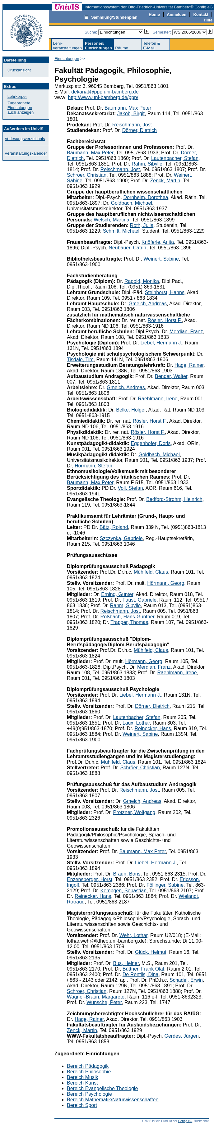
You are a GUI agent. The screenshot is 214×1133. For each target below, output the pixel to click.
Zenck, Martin (165, 180)
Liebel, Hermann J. (161, 342)
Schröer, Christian (86, 175)
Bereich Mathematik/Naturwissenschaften (112, 1099)
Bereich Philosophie (89, 1071)
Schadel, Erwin (186, 980)
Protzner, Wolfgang (134, 812)
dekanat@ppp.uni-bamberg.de (104, 91)
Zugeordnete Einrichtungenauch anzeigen (20, 108)
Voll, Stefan (130, 488)
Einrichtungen (66, 58)
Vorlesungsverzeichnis (25, 138)
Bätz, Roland (114, 527)
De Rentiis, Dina (141, 974)
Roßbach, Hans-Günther (127, 616)
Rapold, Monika (141, 281)
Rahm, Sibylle (147, 163)
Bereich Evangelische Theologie (102, 1088)
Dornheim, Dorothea (145, 197)
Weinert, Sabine (161, 259)
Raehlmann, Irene (158, 398)
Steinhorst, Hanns (164, 292)
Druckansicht (19, 70)
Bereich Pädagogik (88, 1066)
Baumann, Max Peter (128, 108)
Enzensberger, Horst (89, 879)
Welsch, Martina (111, 219)
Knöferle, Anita (158, 242)
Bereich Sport (82, 1105)
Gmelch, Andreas (147, 303)
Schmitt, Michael (121, 231)
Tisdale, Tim (80, 359)
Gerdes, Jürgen (181, 1036)
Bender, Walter (171, 376)
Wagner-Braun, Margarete (95, 996)
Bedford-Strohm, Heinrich (174, 499)
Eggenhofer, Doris (150, 443)
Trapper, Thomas (129, 622)
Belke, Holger (131, 409)
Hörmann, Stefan (93, 465)
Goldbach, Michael (131, 203)
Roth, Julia (142, 225)
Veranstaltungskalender (26, 153)
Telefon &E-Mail (151, 45)
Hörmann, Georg (165, 583)
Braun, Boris (126, 873)
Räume (121, 48)
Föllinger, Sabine (165, 885)
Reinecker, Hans (152, 728)
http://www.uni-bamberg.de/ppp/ (103, 97)
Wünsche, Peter (104, 1002)
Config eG (185, 1121)
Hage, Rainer (188, 365)
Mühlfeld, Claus (151, 572)
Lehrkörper (17, 96)
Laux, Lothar (136, 723)
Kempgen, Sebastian (123, 890)
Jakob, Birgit (131, 113)
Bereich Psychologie (89, 1094)
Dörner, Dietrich (139, 130)
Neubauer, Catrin (127, 247)
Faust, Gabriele (139, 600)
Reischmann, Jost (132, 124)
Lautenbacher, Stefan (174, 158)
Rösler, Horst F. (165, 320)
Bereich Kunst (82, 1082)
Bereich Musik (82, 1077)
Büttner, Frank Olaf (143, 968)
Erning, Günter (117, 594)
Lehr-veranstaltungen (67, 45)
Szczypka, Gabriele (121, 538)
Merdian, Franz (186, 331)
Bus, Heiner (126, 963)
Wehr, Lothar (133, 935)
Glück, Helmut (150, 952)
